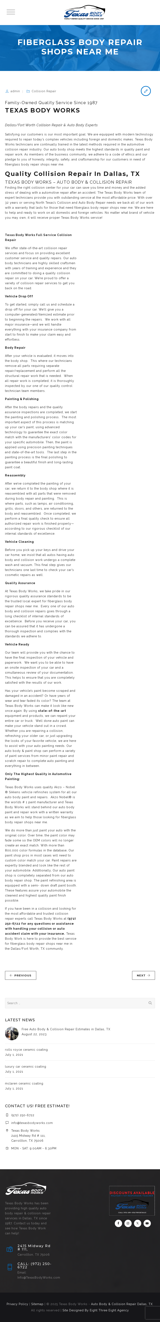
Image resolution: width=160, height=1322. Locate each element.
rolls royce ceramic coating (26, 1049)
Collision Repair (44, 91)
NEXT (143, 975)
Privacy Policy (17, 1304)
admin (15, 91)
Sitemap (37, 1304)
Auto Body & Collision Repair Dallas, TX (122, 1304)
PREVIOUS (20, 975)
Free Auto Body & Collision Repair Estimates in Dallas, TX (66, 1029)
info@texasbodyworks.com (32, 1123)
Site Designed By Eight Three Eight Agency (95, 1310)
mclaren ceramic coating (24, 1083)
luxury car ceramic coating (25, 1066)
